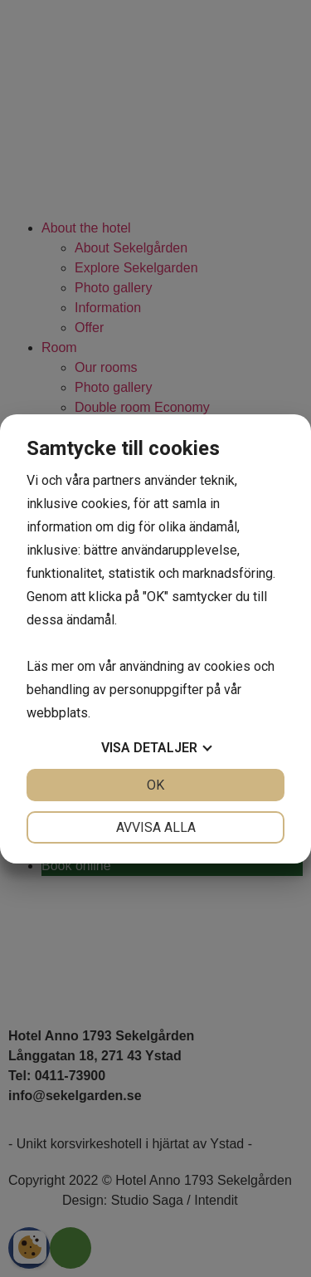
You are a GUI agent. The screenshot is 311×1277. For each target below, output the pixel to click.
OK (155, 785)
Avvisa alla (156, 827)
